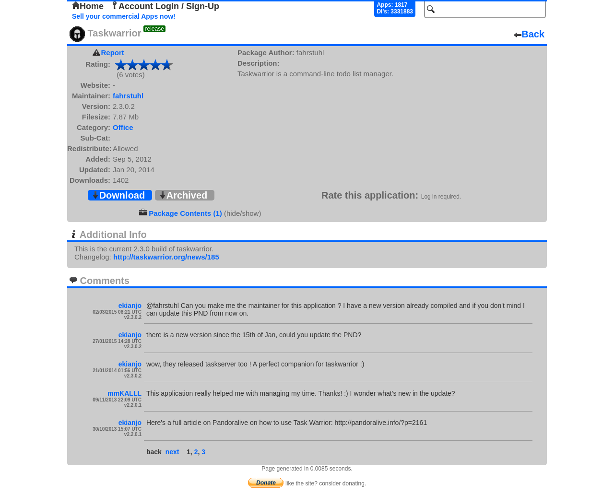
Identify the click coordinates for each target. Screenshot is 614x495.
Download (118, 195)
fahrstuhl (128, 96)
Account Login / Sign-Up (165, 6)
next (172, 452)
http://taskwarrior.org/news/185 (166, 257)
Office (123, 127)
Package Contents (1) (185, 213)
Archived (183, 195)
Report (112, 52)
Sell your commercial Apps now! (124, 16)
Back (529, 34)
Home (88, 6)
